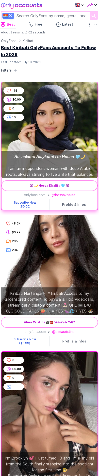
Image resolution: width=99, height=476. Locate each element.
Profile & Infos (74, 204)
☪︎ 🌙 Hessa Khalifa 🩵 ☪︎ (49, 185)
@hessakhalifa (63, 195)
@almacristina (63, 331)
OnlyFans (8, 41)
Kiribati (28, 41)
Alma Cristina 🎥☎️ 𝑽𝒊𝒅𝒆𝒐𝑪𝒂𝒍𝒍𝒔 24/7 (49, 322)
